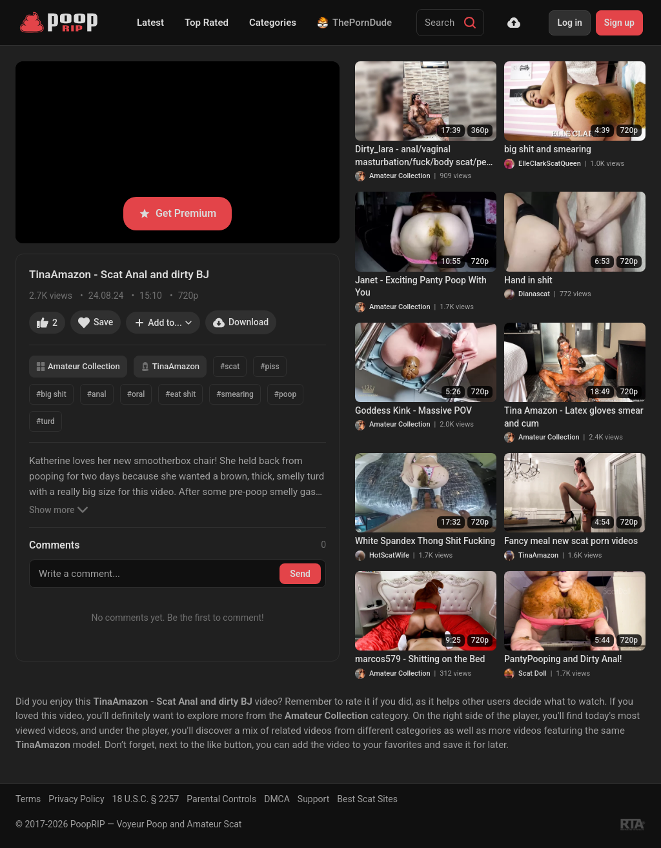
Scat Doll (532, 673)
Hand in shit (528, 280)
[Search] (470, 22)
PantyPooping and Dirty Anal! (563, 659)
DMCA (277, 799)
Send (300, 574)
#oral (136, 394)
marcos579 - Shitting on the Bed (420, 659)
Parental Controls (221, 799)
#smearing (235, 394)
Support (313, 799)
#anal (97, 394)
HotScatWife (389, 555)
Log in (569, 22)
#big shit (51, 394)
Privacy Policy (76, 799)
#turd (45, 421)
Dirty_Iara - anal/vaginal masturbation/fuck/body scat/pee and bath (423, 156)
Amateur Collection (78, 366)
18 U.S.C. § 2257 (145, 799)
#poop (285, 394)
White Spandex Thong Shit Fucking (425, 541)
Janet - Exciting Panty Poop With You (421, 286)
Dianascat (534, 294)
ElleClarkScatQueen (549, 163)
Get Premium (177, 213)
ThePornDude (354, 22)
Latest (150, 22)
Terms (28, 799)
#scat (229, 366)
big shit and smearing (547, 149)
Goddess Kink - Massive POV (413, 410)
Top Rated (207, 22)
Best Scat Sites (367, 799)
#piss (269, 366)
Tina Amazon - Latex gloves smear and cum (574, 417)
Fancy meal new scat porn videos (571, 541)
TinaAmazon (170, 366)
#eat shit (180, 394)
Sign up (619, 22)
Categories (272, 22)
